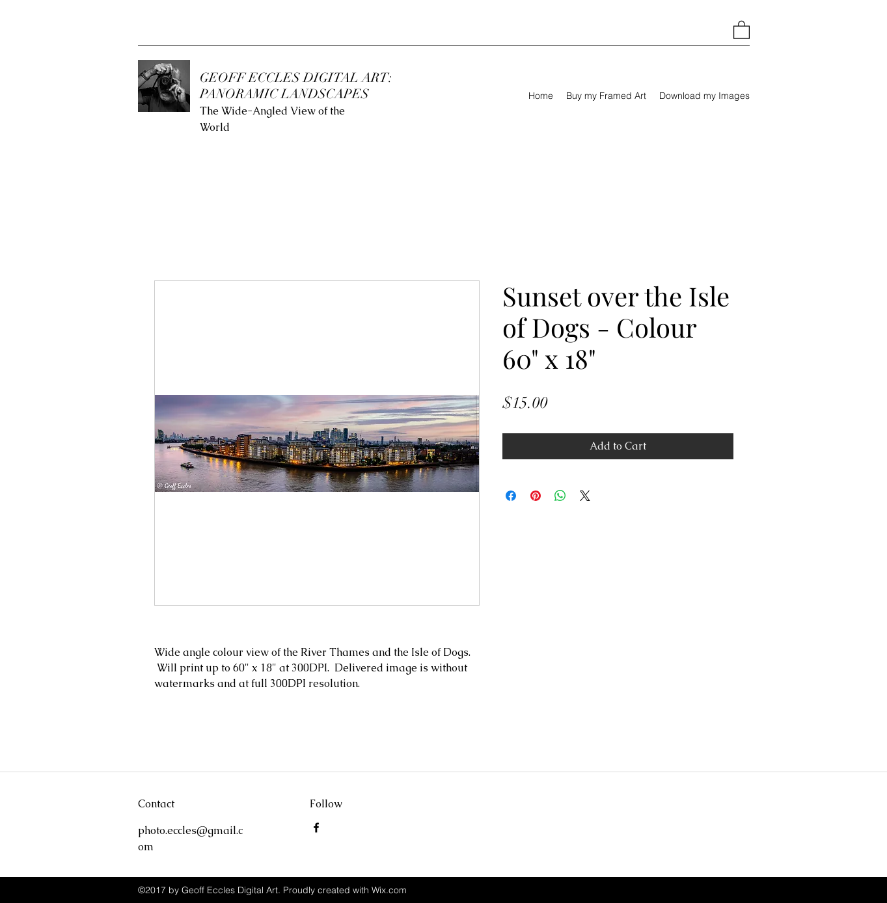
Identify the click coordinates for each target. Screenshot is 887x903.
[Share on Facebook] (511, 496)
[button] (741, 29)
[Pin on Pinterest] (535, 496)
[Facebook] (316, 827)
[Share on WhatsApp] (560, 496)
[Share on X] (585, 496)
